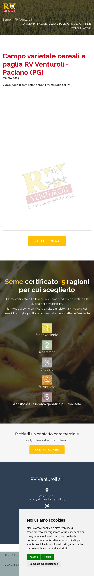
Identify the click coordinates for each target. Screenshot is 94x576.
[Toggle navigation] (87, 8)
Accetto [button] (34, 557)
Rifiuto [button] (47, 557)
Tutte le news (47, 241)
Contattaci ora (47, 449)
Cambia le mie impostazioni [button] (44, 564)
